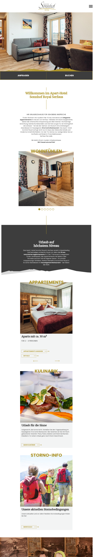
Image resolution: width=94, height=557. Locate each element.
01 (3, 38)
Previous (35, 361)
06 (2, 48)
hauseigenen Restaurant (51, 263)
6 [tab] (53, 209)
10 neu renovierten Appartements (44, 253)
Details (26, 356)
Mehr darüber (29, 445)
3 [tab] (45, 209)
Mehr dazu (27, 527)
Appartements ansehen (33, 351)
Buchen (69, 75)
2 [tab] (42, 209)
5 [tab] (50, 209)
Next (88, 44)
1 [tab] (39, 209)
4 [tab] (48, 209)
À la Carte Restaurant (50, 128)
